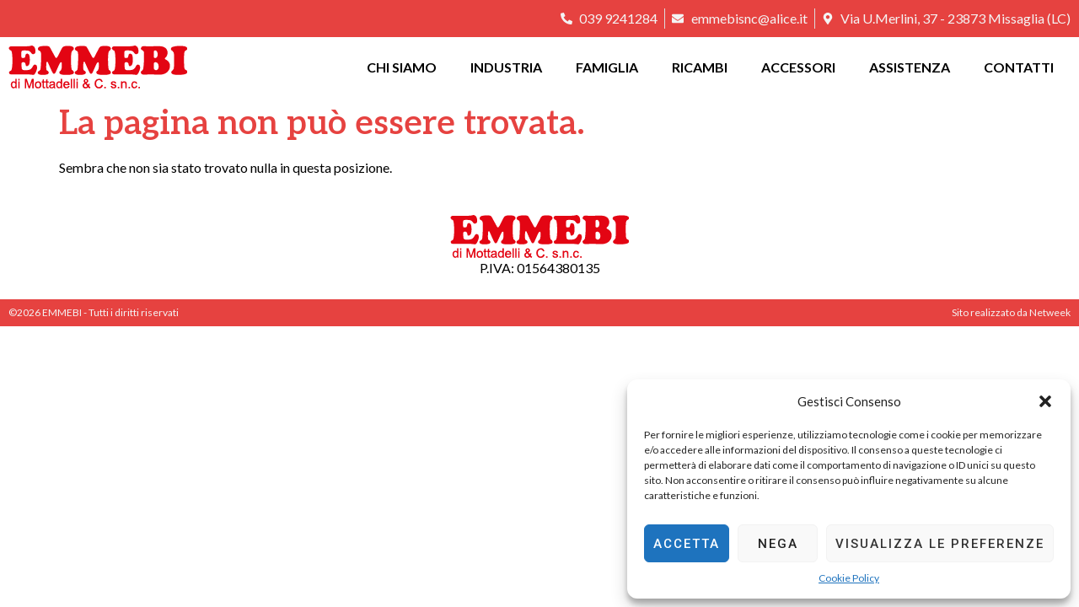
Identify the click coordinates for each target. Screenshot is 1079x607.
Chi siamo (402, 67)
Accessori (798, 67)
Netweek (1050, 312)
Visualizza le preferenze (939, 543)
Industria (506, 67)
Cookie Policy (849, 578)
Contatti (1019, 67)
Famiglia (607, 67)
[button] (1045, 401)
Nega (778, 543)
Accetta (686, 543)
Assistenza (909, 67)
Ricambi (699, 67)
